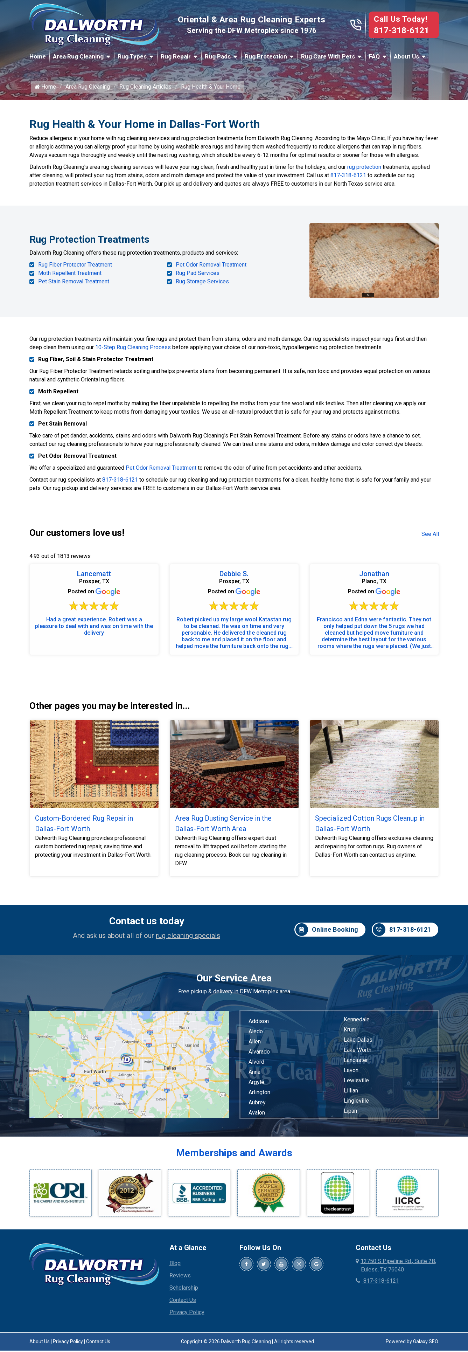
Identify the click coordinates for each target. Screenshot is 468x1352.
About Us (406, 56)
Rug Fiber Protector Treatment (75, 269)
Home (37, 56)
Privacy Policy (186, 1316)
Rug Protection (266, 56)
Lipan (350, 1114)
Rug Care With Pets (328, 56)
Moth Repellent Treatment (70, 277)
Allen (255, 1045)
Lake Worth (357, 1053)
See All (430, 537)
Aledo (256, 1035)
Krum (350, 1033)
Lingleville (356, 1104)
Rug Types (132, 56)
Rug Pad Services (197, 277)
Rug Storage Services (202, 286)
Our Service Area (234, 981)
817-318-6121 (401, 30)
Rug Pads (218, 56)
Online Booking (326, 933)
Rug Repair (176, 56)
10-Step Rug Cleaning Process (133, 350)
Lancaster (356, 1063)
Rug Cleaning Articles (145, 92)
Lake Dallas (358, 1043)
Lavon (351, 1073)
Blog (175, 1267)
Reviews (180, 1279)
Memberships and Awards (234, 1156)
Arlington (259, 1095)
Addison (259, 1024)
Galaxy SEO (425, 1345)
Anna (254, 1075)
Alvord (256, 1065)
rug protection (364, 172)
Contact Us (182, 1304)
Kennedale (357, 1023)
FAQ (374, 56)
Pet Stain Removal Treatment (73, 286)
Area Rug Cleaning (78, 56)
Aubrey (257, 1106)
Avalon (257, 1116)
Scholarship (183, 1291)
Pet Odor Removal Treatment (211, 269)
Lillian (351, 1094)
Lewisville (356, 1084)
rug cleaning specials (188, 939)
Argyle (256, 1085)
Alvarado (259, 1055)
